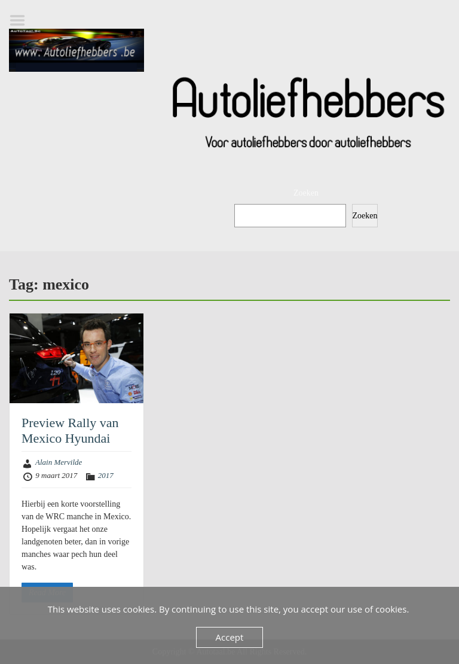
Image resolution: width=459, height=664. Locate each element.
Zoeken (306, 192)
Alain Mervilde (58, 462)
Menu (21, 20)
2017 (106, 475)
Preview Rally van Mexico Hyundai (70, 430)
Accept (230, 637)
